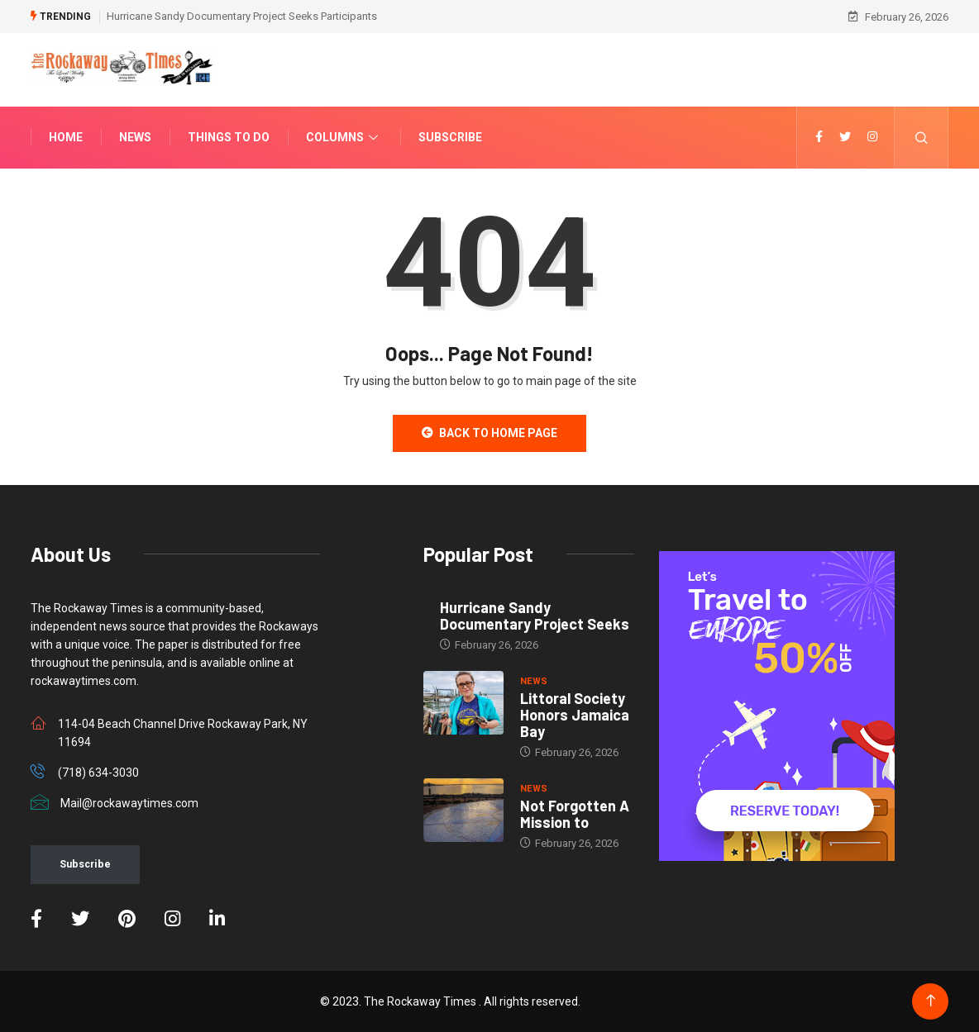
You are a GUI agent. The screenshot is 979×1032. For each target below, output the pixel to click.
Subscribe (450, 137)
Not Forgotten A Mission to (574, 814)
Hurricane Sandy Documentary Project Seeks (534, 615)
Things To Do (229, 137)
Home (66, 137)
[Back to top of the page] (930, 1001)
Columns (344, 137)
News (135, 137)
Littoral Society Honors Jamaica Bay (574, 714)
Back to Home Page (489, 433)
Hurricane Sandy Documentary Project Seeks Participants (242, 16)
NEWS (534, 681)
